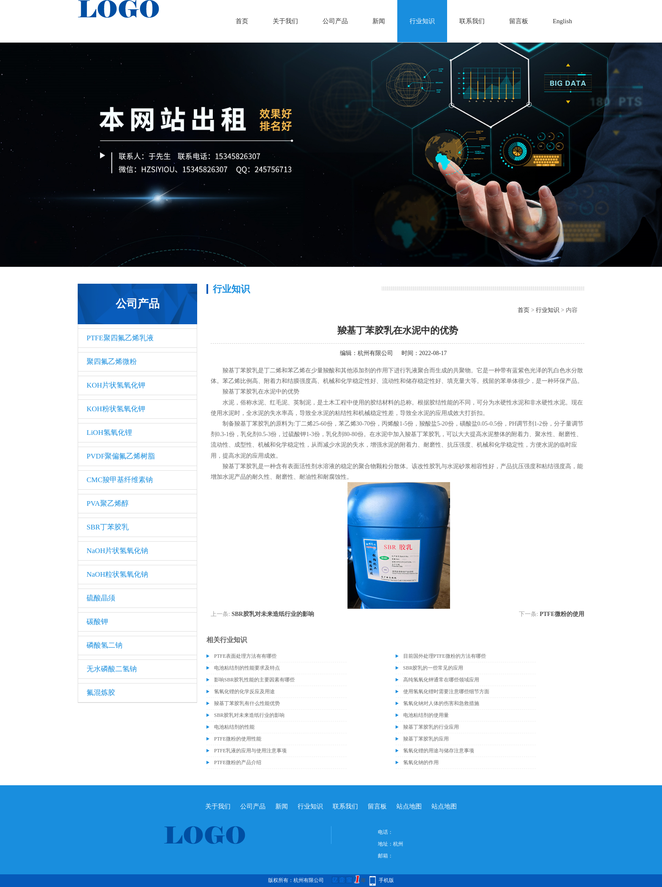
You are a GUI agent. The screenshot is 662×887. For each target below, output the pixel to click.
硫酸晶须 (101, 598)
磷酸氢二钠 (104, 645)
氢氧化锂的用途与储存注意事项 (438, 751)
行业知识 (422, 21)
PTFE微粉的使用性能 (237, 739)
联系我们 (472, 21)
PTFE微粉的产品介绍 (237, 762)
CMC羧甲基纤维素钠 (120, 480)
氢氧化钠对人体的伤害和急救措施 (441, 703)
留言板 (518, 21)
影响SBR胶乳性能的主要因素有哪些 (254, 680)
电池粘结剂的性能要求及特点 (247, 668)
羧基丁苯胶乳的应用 (426, 739)
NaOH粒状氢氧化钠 (117, 574)
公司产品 (335, 21)
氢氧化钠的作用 (421, 762)
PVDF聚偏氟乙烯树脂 (121, 456)
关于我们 (285, 21)
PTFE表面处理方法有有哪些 (245, 656)
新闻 (378, 21)
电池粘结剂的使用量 (426, 715)
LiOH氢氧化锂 (109, 433)
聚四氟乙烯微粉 (112, 362)
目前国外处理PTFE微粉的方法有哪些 (444, 656)
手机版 (386, 880)
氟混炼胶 (101, 693)
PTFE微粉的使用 (562, 614)
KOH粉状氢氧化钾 (116, 409)
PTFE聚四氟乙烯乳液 (120, 338)
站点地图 (409, 806)
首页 (242, 21)
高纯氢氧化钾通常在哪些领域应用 (441, 680)
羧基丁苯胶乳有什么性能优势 (247, 703)
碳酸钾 (97, 622)
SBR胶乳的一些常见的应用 (433, 668)
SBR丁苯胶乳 (108, 527)
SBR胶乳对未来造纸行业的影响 (272, 614)
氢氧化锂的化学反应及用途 (244, 691)
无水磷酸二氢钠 (112, 669)
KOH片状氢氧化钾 (116, 385)
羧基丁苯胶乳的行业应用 (431, 727)
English (562, 21)
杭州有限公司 (375, 353)
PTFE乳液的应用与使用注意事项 (250, 751)
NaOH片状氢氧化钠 (117, 551)
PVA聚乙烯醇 (108, 503)
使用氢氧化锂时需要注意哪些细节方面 (446, 691)
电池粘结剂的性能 (234, 727)
